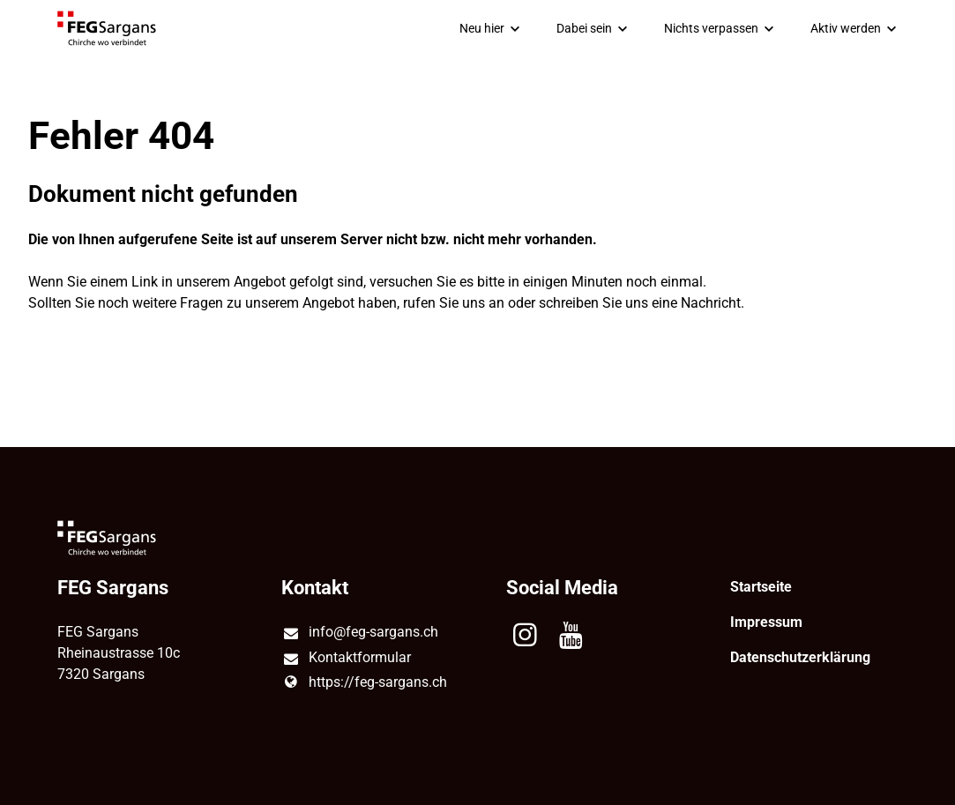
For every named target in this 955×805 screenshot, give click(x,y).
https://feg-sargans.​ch (363, 682)
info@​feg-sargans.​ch (359, 633)
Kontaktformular (345, 658)
